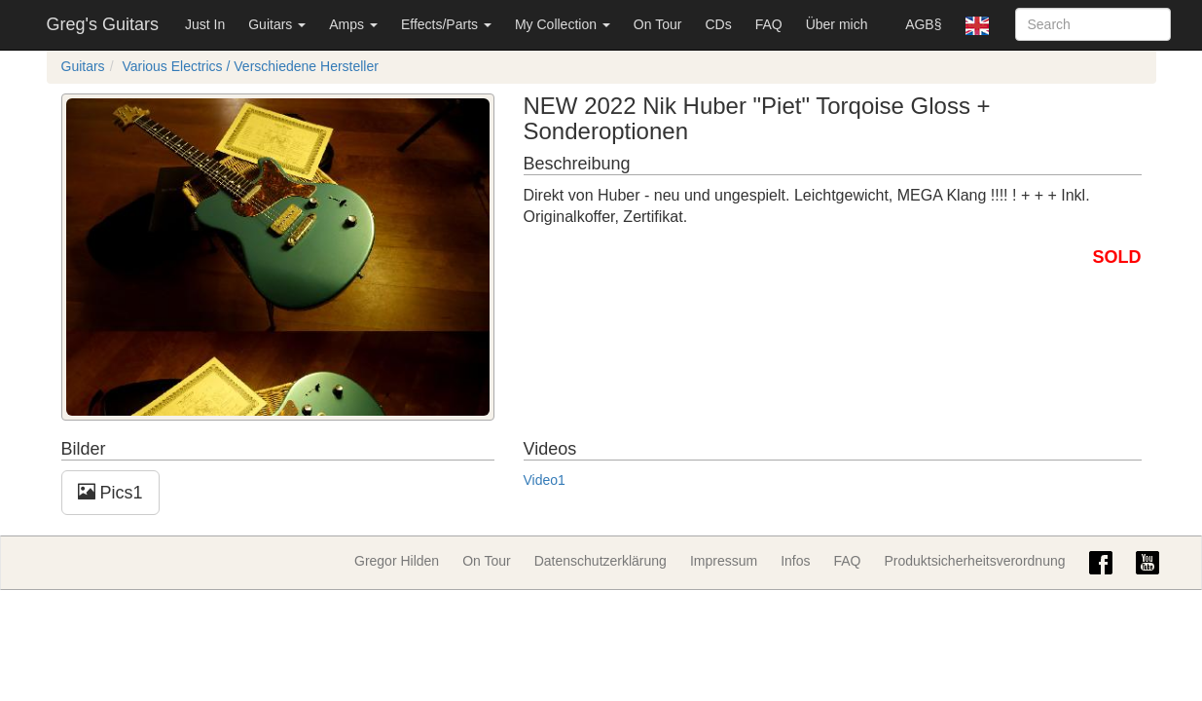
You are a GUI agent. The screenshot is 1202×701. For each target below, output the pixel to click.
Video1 (544, 480)
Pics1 (110, 492)
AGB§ (923, 24)
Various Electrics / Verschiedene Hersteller (250, 66)
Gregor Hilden (396, 561)
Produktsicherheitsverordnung (975, 561)
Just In (205, 24)
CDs (718, 24)
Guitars (277, 24)
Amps (353, 24)
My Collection (562, 24)
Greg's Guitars (103, 24)
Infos (795, 561)
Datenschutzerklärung (600, 561)
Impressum (723, 561)
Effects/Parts (446, 24)
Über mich (837, 24)
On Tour (658, 24)
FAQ (769, 24)
